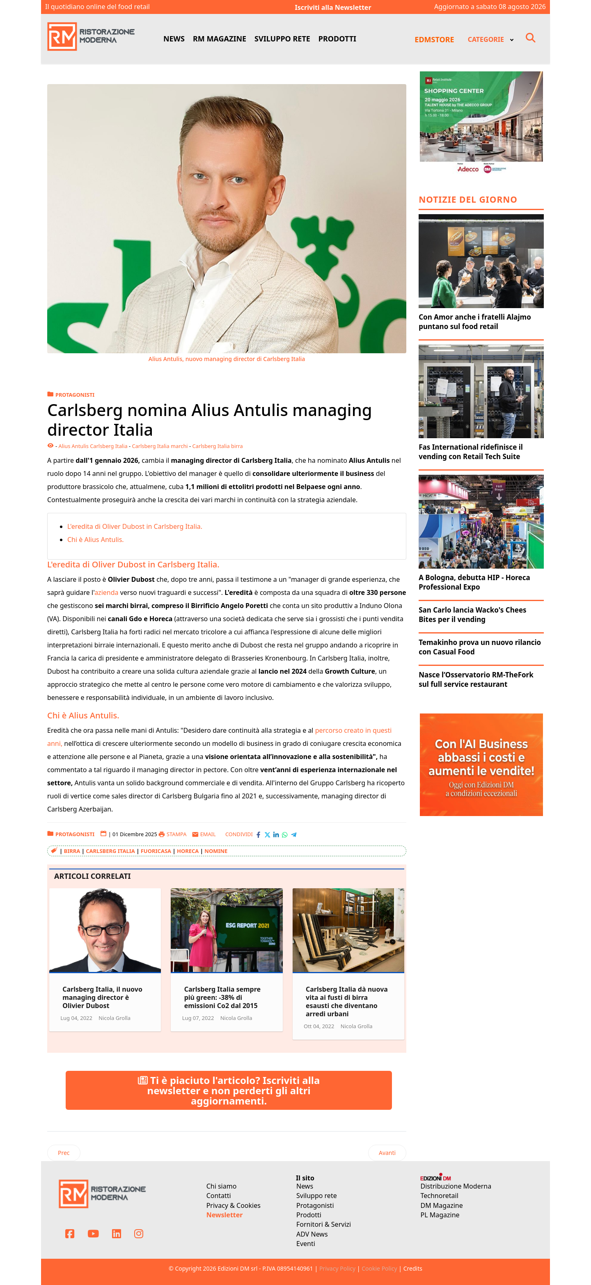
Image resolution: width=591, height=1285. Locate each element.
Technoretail (439, 1195)
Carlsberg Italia (110, 851)
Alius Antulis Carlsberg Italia (92, 446)
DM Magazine (442, 1205)
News (304, 1186)
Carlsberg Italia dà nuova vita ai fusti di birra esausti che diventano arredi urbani (347, 1001)
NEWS (174, 38)
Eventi (305, 1243)
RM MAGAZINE (219, 38)
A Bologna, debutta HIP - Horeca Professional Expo (474, 582)
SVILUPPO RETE (282, 38)
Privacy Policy (337, 1268)
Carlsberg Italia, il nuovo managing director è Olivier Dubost (102, 997)
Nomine (215, 851)
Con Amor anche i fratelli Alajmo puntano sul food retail (475, 321)
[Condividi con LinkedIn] (276, 834)
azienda (106, 592)
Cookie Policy (379, 1268)
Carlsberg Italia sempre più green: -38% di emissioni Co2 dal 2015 (222, 997)
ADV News (312, 1234)
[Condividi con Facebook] (258, 834)
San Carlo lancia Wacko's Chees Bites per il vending (472, 614)
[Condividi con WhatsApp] (285, 834)
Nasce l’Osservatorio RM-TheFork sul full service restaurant (476, 679)
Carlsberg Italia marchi (160, 446)
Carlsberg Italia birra (217, 446)
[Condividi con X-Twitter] (267, 834)
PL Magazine (440, 1214)
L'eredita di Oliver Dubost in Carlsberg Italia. (135, 526)
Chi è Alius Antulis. (96, 539)
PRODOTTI (337, 38)
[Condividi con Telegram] (294, 834)
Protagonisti (315, 1205)
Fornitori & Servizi (323, 1224)
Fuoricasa (156, 851)
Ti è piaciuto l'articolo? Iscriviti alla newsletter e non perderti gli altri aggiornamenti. (229, 1090)
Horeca (188, 851)
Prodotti (308, 1214)
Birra (72, 851)
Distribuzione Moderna (456, 1186)
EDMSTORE (434, 39)
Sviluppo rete (316, 1195)
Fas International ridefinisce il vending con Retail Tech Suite (471, 451)
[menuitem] (490, 39)
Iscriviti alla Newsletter (333, 7)
